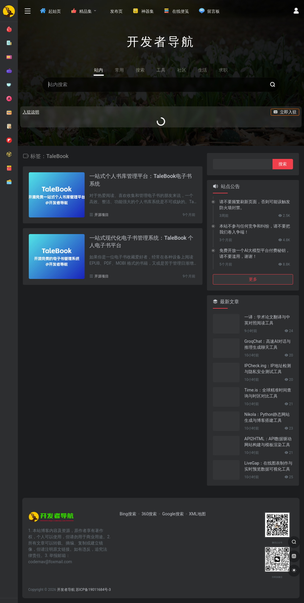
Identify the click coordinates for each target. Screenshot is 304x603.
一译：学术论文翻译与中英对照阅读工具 (267, 320)
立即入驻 (285, 112)
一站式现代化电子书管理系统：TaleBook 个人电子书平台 (141, 242)
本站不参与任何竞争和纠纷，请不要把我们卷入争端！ (254, 229)
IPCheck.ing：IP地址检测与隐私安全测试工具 (267, 368)
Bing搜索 (128, 514)
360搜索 (149, 514)
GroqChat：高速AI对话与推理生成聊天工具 (267, 344)
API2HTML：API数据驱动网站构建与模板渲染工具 (268, 441)
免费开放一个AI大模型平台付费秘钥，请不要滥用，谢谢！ (254, 253)
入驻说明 (31, 112)
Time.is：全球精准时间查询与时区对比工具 (267, 393)
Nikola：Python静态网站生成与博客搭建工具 (267, 417)
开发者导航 (66, 590)
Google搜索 (172, 514)
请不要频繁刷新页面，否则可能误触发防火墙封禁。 (254, 204)
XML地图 (197, 514)
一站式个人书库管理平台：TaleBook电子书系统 (140, 180)
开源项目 (101, 215)
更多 (253, 279)
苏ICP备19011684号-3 (93, 590)
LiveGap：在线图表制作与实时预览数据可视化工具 (268, 466)
